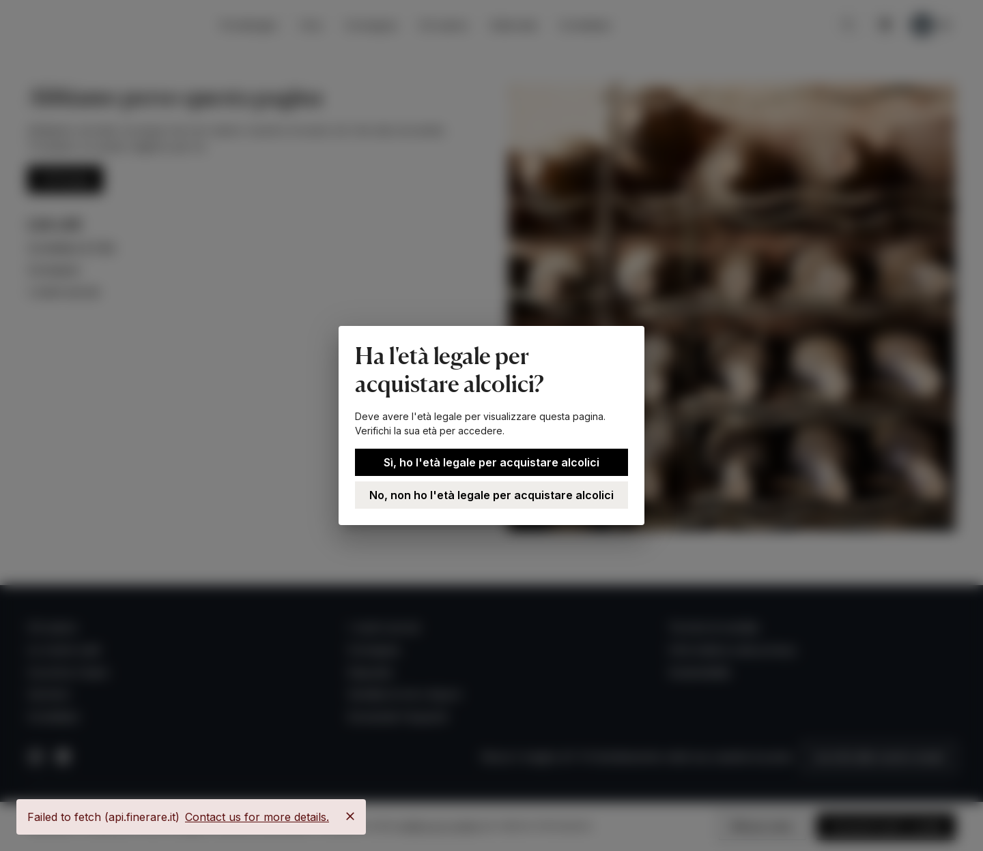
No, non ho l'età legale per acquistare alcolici (491, 495)
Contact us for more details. (257, 817)
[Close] (350, 816)
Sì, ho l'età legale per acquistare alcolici (491, 462)
